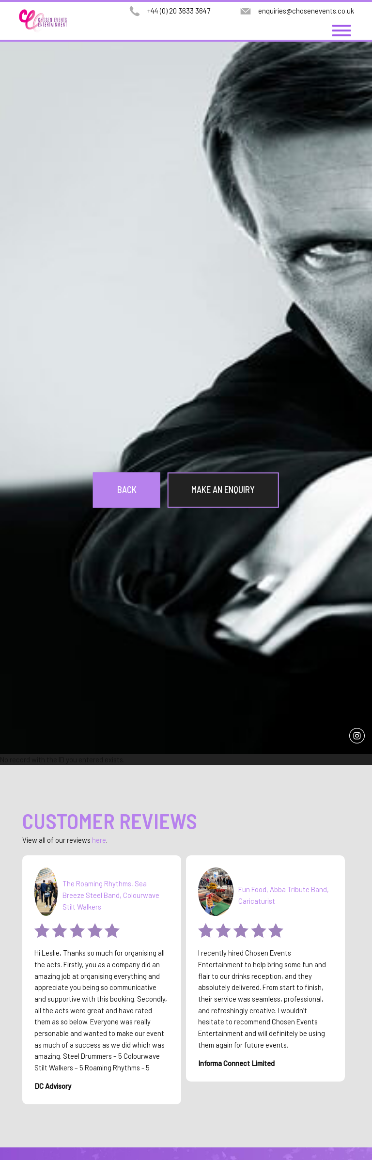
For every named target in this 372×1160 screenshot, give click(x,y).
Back (127, 489)
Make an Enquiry (223, 489)
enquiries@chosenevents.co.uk (306, 10)
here (99, 839)
